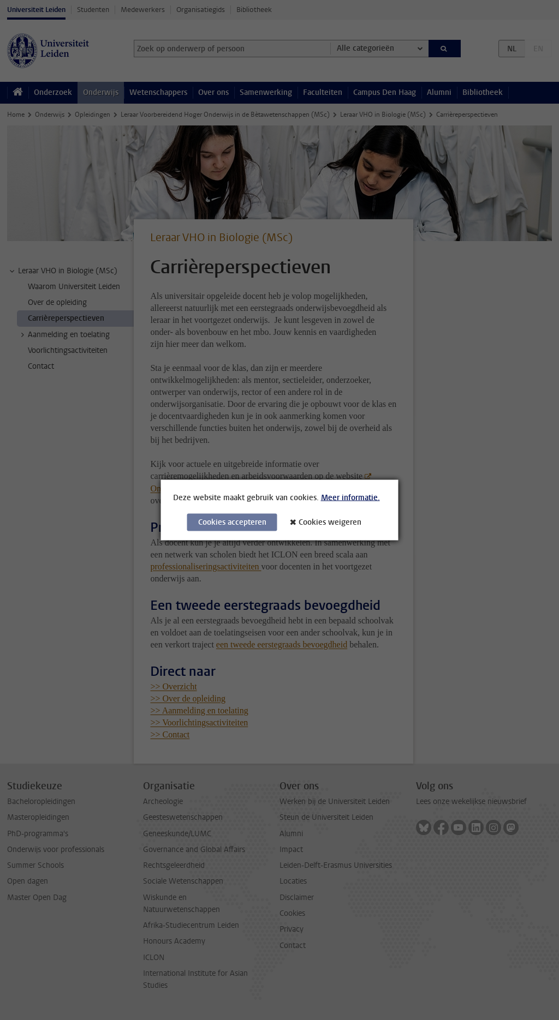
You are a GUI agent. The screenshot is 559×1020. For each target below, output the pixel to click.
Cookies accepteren (232, 522)
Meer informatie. (350, 498)
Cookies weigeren (330, 522)
